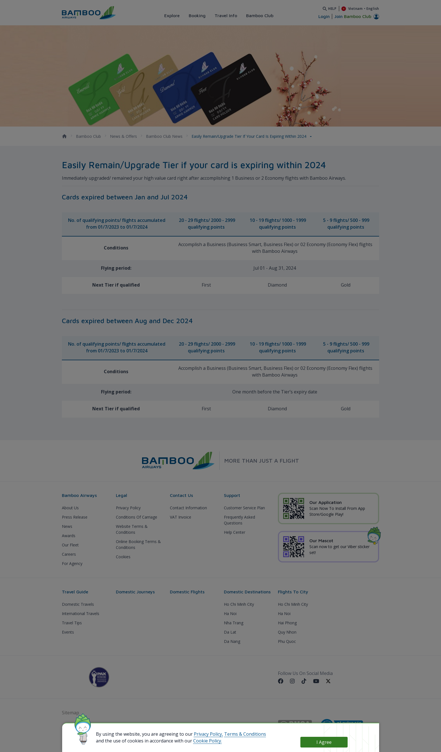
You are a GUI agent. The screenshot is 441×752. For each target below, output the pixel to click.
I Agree (324, 742)
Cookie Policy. (207, 741)
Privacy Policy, (208, 734)
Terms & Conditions (245, 734)
